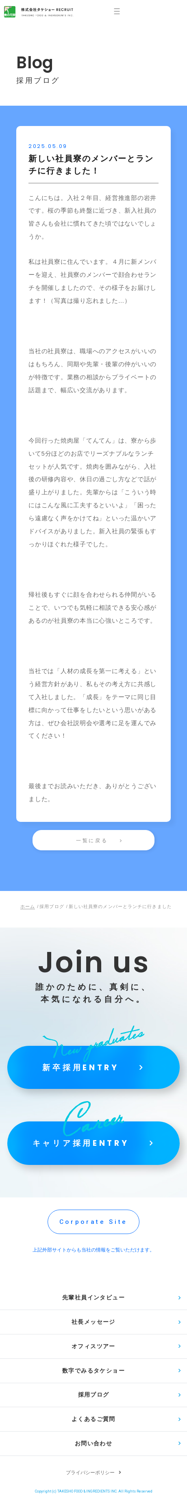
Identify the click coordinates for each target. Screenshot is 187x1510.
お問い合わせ (93, 1452)
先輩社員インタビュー (93, 1301)
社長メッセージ (93, 1326)
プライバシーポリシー (90, 1482)
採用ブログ (93, 1402)
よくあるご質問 (93, 1427)
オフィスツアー (93, 1351)
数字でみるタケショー (93, 1376)
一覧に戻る (92, 840)
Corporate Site (93, 1225)
